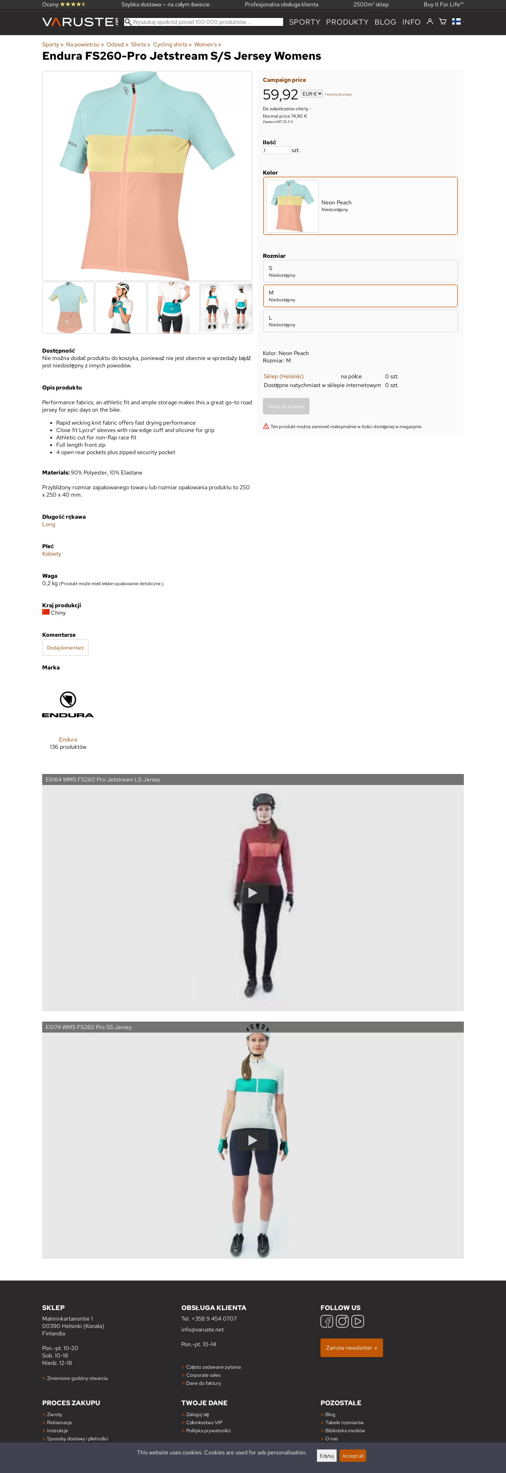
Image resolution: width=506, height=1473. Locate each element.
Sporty (305, 22)
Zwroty (54, 1414)
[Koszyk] (443, 22)
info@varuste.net (202, 1329)
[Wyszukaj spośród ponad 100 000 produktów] (204, 22)
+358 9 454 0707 (214, 1318)
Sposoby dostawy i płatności (77, 1438)
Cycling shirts (172, 44)
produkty (347, 22)
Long (48, 524)
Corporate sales (203, 1374)
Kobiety (51, 553)
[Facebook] (326, 1322)
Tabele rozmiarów (344, 1422)
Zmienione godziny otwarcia (77, 1378)
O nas (331, 1438)
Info (411, 22)
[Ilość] (276, 150)
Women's (207, 44)
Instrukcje (57, 1430)
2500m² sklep (371, 4)
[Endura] (68, 720)
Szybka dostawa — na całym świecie (166, 4)
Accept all (352, 1455)
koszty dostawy (339, 94)
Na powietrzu (85, 44)
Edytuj (327, 1455)
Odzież (117, 44)
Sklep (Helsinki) (284, 376)
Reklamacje (59, 1422)
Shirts (140, 44)
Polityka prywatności (208, 1430)
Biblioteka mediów (345, 1430)
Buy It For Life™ (444, 4)
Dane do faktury (203, 1383)
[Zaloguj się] (430, 22)
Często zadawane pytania (213, 1366)
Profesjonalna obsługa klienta (281, 4)
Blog (330, 1414)
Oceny (64, 4)
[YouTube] (357, 1322)
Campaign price (284, 80)
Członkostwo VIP (204, 1422)
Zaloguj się (197, 1414)
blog (386, 22)
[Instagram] (342, 1322)
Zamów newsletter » (351, 1347)
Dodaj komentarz (65, 647)
